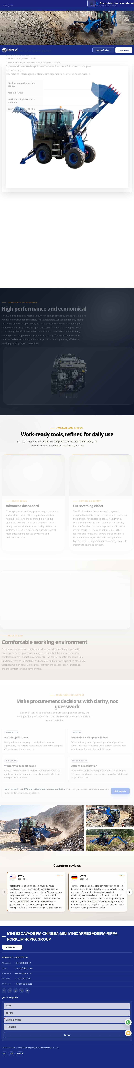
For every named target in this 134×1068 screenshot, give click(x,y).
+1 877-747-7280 (22, 979)
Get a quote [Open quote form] (123, 50)
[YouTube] (9, 990)
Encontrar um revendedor (117, 3)
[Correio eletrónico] (128, 1033)
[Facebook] (4, 990)
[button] (103, 50)
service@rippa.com (23, 973)
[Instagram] (21, 990)
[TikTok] (15, 990)
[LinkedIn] (27, 990)
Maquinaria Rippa (38, 1048)
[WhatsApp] (128, 1022)
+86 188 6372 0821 (23, 984)
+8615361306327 (23, 963)
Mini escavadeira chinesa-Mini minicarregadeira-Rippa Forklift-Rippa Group (62, 936)
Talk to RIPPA (12, 947)
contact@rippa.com (23, 968)
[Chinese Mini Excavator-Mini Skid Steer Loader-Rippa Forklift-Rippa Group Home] (10, 50)
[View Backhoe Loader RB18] (67, 828)
